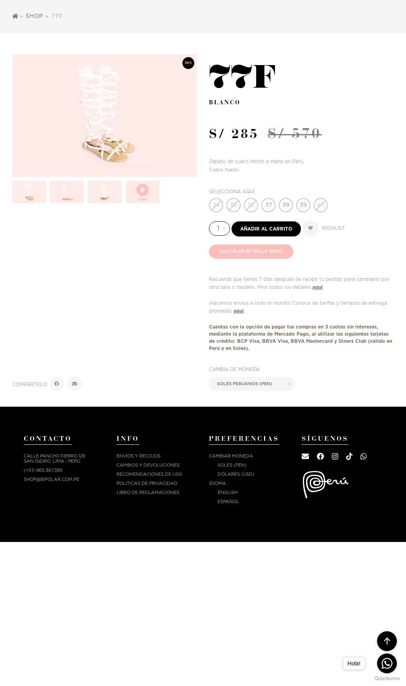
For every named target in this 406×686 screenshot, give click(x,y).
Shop (34, 16)
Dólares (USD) (236, 474)
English (227, 492)
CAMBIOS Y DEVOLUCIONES (148, 465)
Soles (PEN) (232, 465)
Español (228, 502)
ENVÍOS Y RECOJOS (139, 456)
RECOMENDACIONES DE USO (149, 474)
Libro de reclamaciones (148, 492)
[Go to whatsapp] (387, 663)
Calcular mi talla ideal (251, 251)
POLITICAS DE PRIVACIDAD (147, 483)
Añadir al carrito (266, 229)
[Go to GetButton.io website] (387, 678)
